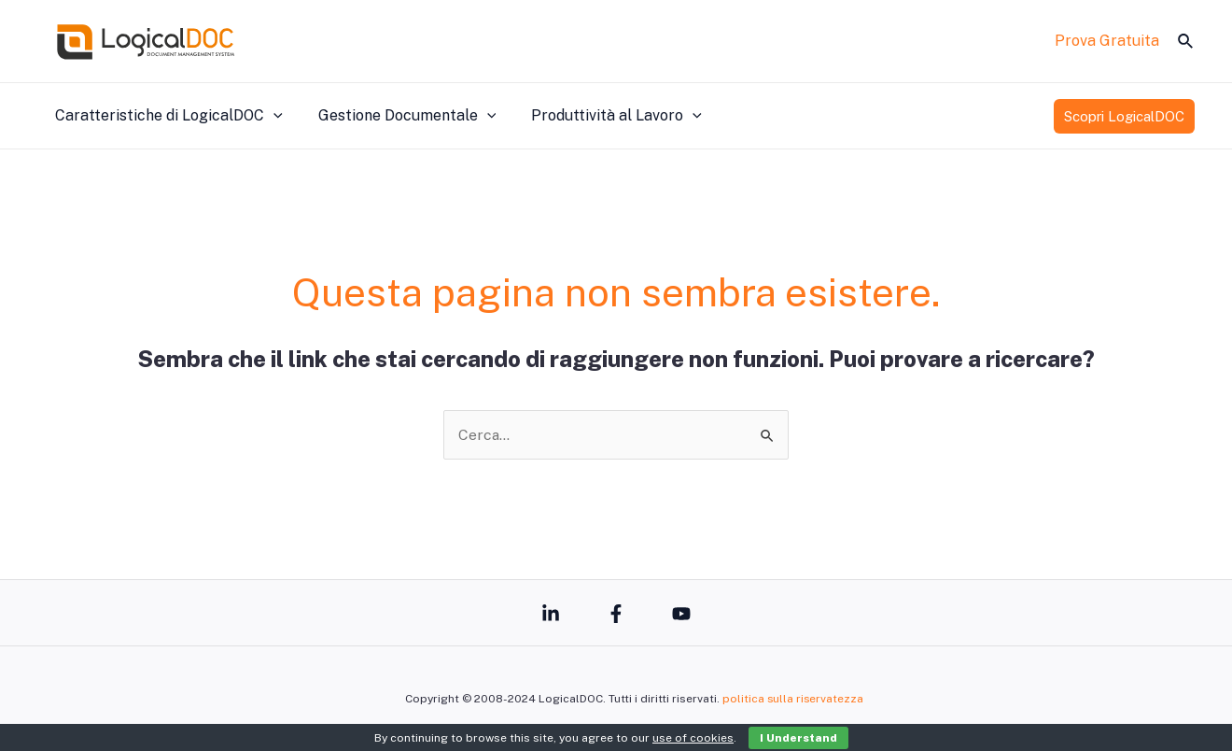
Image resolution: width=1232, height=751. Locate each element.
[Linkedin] (550, 613)
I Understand (798, 737)
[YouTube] (681, 613)
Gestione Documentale (399, 116)
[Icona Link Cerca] (1186, 41)
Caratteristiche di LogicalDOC (166, 116)
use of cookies (693, 737)
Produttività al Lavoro (602, 116)
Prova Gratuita (1107, 41)
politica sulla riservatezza (792, 698)
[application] (270, 116)
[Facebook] (616, 613)
